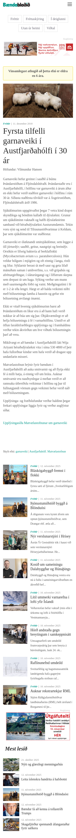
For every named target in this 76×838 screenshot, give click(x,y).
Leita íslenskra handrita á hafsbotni (44, 779)
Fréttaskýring (35, 19)
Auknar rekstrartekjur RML (50, 691)
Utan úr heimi (30, 28)
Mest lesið (16, 749)
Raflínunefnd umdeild (46, 663)
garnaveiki (22, 451)
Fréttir (15, 19)
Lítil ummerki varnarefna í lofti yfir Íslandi (49, 599)
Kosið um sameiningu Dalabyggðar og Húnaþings (50, 566)
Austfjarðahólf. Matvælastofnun (47, 451)
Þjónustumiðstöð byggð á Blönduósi (44, 794)
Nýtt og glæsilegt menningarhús (42, 764)
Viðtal (51, 28)
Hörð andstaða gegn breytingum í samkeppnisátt (50, 632)
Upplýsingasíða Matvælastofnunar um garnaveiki (35, 423)
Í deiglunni (58, 19)
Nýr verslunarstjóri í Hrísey (50, 536)
